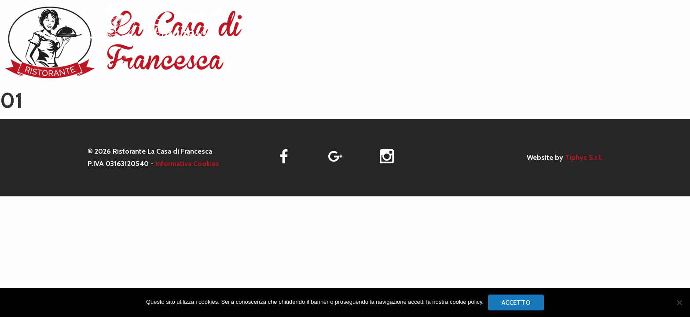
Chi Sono (325, 25)
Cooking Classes (388, 25)
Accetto (516, 302)
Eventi (509, 25)
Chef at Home (459, 25)
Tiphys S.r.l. (583, 157)
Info (543, 25)
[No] (679, 302)
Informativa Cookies (187, 163)
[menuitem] (325, 25)
